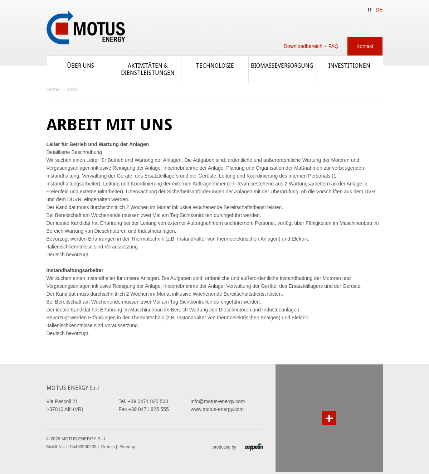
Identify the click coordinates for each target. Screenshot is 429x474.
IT (370, 10)
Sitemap (127, 446)
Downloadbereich (303, 46)
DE (379, 10)
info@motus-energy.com (218, 401)
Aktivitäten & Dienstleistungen (148, 69)
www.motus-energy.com (217, 409)
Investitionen (349, 65)
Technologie (215, 65)
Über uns (80, 65)
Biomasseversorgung (282, 65)
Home (53, 89)
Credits (108, 446)
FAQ (333, 46)
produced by (238, 447)
